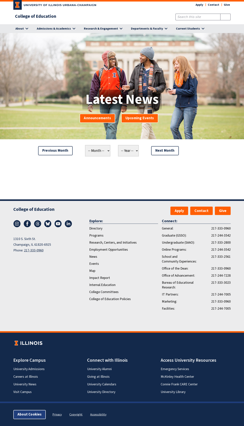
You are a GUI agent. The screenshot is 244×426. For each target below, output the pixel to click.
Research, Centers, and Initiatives (113, 242)
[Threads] (37, 226)
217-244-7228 (221, 275)
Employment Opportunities (108, 249)
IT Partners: (170, 294)
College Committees (104, 292)
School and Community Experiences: (179, 259)
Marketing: (169, 301)
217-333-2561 (221, 256)
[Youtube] (58, 226)
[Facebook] (27, 226)
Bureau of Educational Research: (177, 285)
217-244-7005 (221, 294)
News (93, 256)
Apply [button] (199, 5)
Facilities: (168, 308)
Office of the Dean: (175, 268)
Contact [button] (213, 5)
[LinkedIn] (68, 226)
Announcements (97, 118)
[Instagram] (17, 226)
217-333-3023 (221, 282)
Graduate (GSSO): (174, 235)
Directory (95, 228)
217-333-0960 (33, 250)
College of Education (35, 16)
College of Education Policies (110, 299)
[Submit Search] (225, 17)
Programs (96, 235)
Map (92, 270)
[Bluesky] (48, 226)
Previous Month (55, 150)
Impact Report (99, 277)
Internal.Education (102, 285)
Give (227, 5)
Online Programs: (174, 249)
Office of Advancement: (178, 275)
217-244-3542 (221, 235)
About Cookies (30, 414)
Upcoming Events (139, 118)
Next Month (165, 150)
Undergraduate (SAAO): (178, 242)
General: (167, 228)
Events (94, 263)
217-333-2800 (221, 242)
